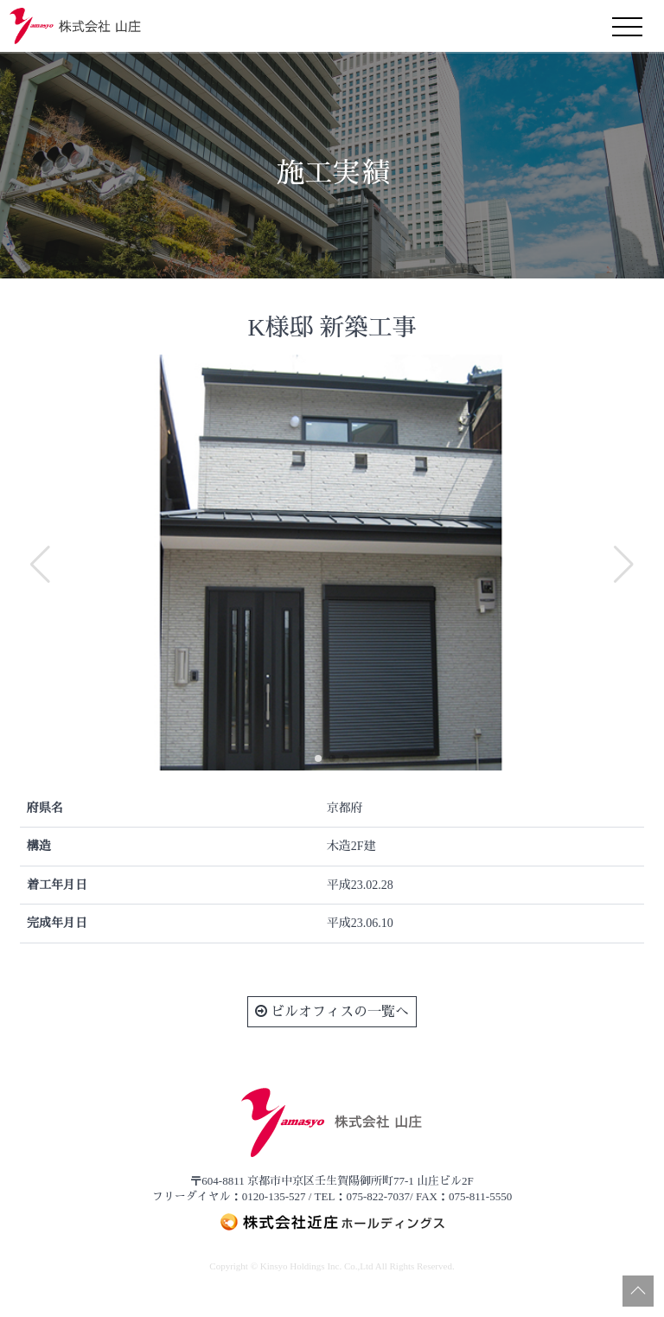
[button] (318, 758)
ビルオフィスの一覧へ (332, 1011)
